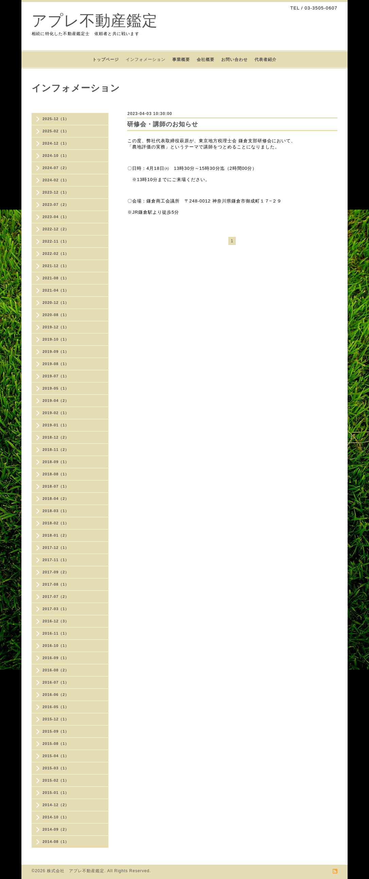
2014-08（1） (55, 842)
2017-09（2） (55, 572)
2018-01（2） (55, 535)
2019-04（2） (55, 400)
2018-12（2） (55, 437)
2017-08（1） (55, 584)
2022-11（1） (55, 241)
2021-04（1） (55, 290)
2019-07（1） (55, 376)
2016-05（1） (55, 707)
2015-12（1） (55, 719)
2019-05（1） (55, 388)
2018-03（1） (55, 511)
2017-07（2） (55, 597)
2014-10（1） (55, 817)
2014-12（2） (55, 805)
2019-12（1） (55, 327)
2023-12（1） (55, 192)
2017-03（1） (55, 609)
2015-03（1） (55, 768)
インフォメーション (145, 59)
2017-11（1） (55, 560)
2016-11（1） (55, 633)
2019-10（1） (55, 339)
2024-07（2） (55, 168)
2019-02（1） (55, 413)
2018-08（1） (55, 474)
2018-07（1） (55, 486)
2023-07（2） (55, 204)
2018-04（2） (55, 499)
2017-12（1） (55, 548)
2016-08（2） (55, 670)
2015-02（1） (55, 780)
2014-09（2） (55, 829)
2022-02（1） (55, 253)
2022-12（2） (55, 229)
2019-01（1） (55, 425)
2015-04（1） (55, 756)
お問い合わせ (234, 59)
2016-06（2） (55, 695)
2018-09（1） (55, 462)
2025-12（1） (55, 119)
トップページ (105, 59)
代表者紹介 (265, 59)
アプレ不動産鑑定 (95, 20)
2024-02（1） (55, 180)
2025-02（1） (55, 131)
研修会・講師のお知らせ (162, 124)
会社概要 (205, 59)
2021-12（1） (55, 266)
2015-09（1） (55, 731)
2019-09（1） (55, 351)
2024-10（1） (55, 155)
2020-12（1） (55, 302)
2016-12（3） (55, 621)
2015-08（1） (55, 744)
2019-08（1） (55, 364)
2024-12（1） (55, 143)
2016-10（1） (55, 646)
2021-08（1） (55, 278)
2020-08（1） (55, 315)
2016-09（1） (55, 658)
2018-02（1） (55, 523)
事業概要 (181, 59)
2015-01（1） (55, 793)
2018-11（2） (55, 449)
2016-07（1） (55, 682)
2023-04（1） (55, 217)
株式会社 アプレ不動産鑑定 (75, 870)
